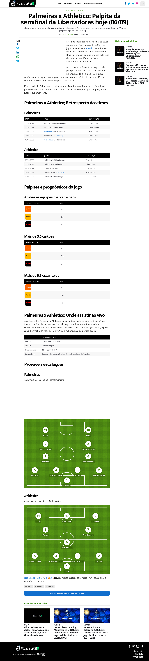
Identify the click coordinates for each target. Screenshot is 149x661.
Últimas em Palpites (126, 41)
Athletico (89, 48)
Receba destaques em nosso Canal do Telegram (67, 593)
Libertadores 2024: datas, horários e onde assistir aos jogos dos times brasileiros (36, 631)
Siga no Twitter (133, 646)
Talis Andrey (67, 34)
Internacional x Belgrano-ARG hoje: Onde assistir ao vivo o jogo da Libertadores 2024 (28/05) (96, 632)
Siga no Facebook (129, 646)
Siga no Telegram (141, 646)
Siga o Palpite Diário (33, 577)
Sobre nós (138, 651)
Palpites (78, 3)
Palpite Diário (70, 11)
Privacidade (137, 656)
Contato (139, 653)
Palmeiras (39, 587)
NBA (59, 3)
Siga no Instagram (137, 646)
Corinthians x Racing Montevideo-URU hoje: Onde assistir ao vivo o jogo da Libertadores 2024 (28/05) (66, 632)
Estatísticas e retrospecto (92, 3)
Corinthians (49, 140)
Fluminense (49, 131)
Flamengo (60, 136)
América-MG (60, 172)
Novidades (68, 3)
